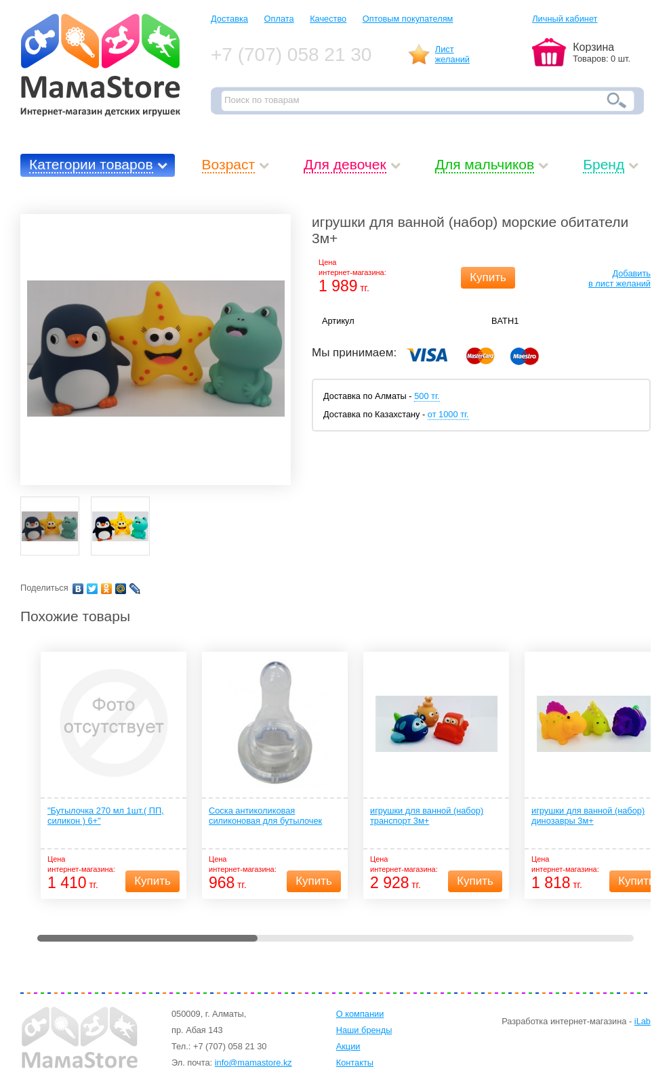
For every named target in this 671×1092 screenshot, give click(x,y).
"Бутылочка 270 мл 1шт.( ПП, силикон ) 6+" (105, 815)
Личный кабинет (564, 19)
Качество (328, 19)
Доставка (229, 19)
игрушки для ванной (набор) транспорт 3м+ (426, 815)
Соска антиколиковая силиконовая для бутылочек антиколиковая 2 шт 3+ (265, 816)
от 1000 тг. (448, 414)
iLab (642, 1021)
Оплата (279, 19)
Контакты (354, 1062)
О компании (360, 1014)
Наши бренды (364, 1030)
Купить (488, 277)
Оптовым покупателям (408, 19)
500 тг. (426, 396)
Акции (348, 1046)
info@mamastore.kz (253, 1062)
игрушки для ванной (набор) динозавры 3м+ (588, 815)
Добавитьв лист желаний (619, 278)
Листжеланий (452, 54)
